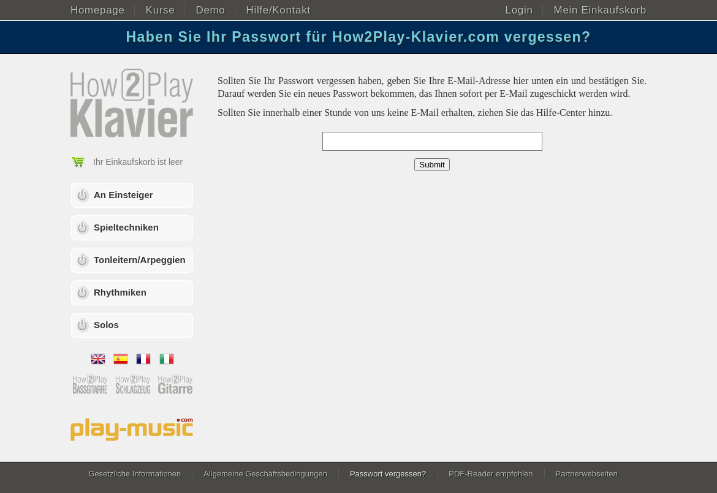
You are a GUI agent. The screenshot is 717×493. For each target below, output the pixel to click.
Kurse (160, 10)
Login (519, 10)
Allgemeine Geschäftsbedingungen (265, 473)
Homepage (97, 10)
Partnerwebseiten (587, 473)
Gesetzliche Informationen (134, 473)
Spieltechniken (126, 227)
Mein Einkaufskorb (600, 10)
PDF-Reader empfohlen (491, 473)
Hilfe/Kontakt (278, 10)
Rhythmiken (120, 292)
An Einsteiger (123, 194)
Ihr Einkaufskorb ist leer (138, 162)
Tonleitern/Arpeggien (140, 259)
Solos (106, 324)
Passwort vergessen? (388, 473)
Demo (210, 10)
